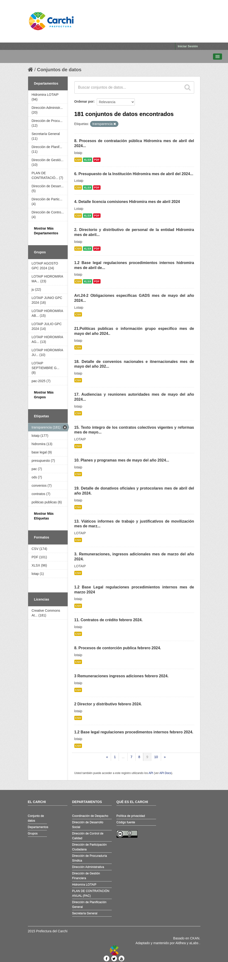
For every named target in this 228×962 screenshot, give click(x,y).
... (123, 757)
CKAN (194, 938)
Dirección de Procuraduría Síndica (89, 858)
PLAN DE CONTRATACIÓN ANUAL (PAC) (90, 893)
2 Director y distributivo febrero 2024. (108, 704)
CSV (78, 159)
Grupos (33, 833)
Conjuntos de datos (59, 69)
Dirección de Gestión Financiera (86, 876)
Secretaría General (84, 913)
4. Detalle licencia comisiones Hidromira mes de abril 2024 (127, 202)
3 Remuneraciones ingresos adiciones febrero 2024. (121, 676)
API (150, 773)
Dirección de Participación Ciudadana (89, 847)
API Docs (165, 773)
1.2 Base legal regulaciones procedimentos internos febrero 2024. (133, 732)
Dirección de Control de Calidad (88, 836)
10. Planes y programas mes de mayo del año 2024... (121, 460)
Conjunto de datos (36, 818)
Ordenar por (84, 101)
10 (156, 757)
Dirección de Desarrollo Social (87, 825)
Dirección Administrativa (88, 867)
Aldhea (180, 943)
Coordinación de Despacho (90, 816)
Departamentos (37, 827)
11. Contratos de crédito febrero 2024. (108, 620)
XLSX (87, 159)
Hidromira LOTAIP (84, 884)
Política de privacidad (131, 816)
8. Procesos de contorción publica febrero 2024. (117, 648)
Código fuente (126, 822)
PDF (97, 159)
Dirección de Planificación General (89, 904)
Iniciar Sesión (188, 46)
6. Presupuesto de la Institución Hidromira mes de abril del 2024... (133, 174)
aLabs (194, 943)
